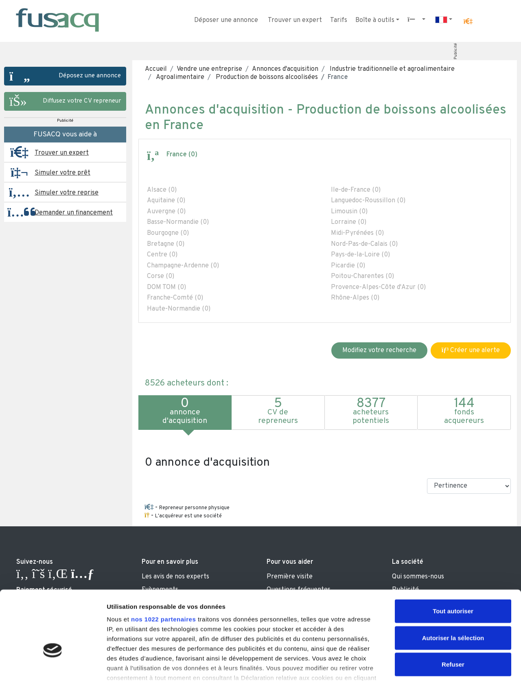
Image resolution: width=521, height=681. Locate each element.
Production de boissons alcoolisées (266, 77)
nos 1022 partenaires (163, 564)
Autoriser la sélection (453, 583)
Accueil (156, 69)
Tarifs (338, 20)
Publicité (455, 51)
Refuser (453, 610)
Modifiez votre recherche (379, 350)
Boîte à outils (374, 20)
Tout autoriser (453, 556)
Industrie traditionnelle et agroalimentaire (391, 69)
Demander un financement (74, 213)
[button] (468, 21)
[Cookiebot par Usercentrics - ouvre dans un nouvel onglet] (52, 665)
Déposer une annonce (226, 20)
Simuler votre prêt (62, 173)
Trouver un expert (295, 20)
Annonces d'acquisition (285, 69)
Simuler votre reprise (67, 193)
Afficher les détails (448, 664)
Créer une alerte (471, 350)
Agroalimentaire (179, 77)
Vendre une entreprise (209, 69)
